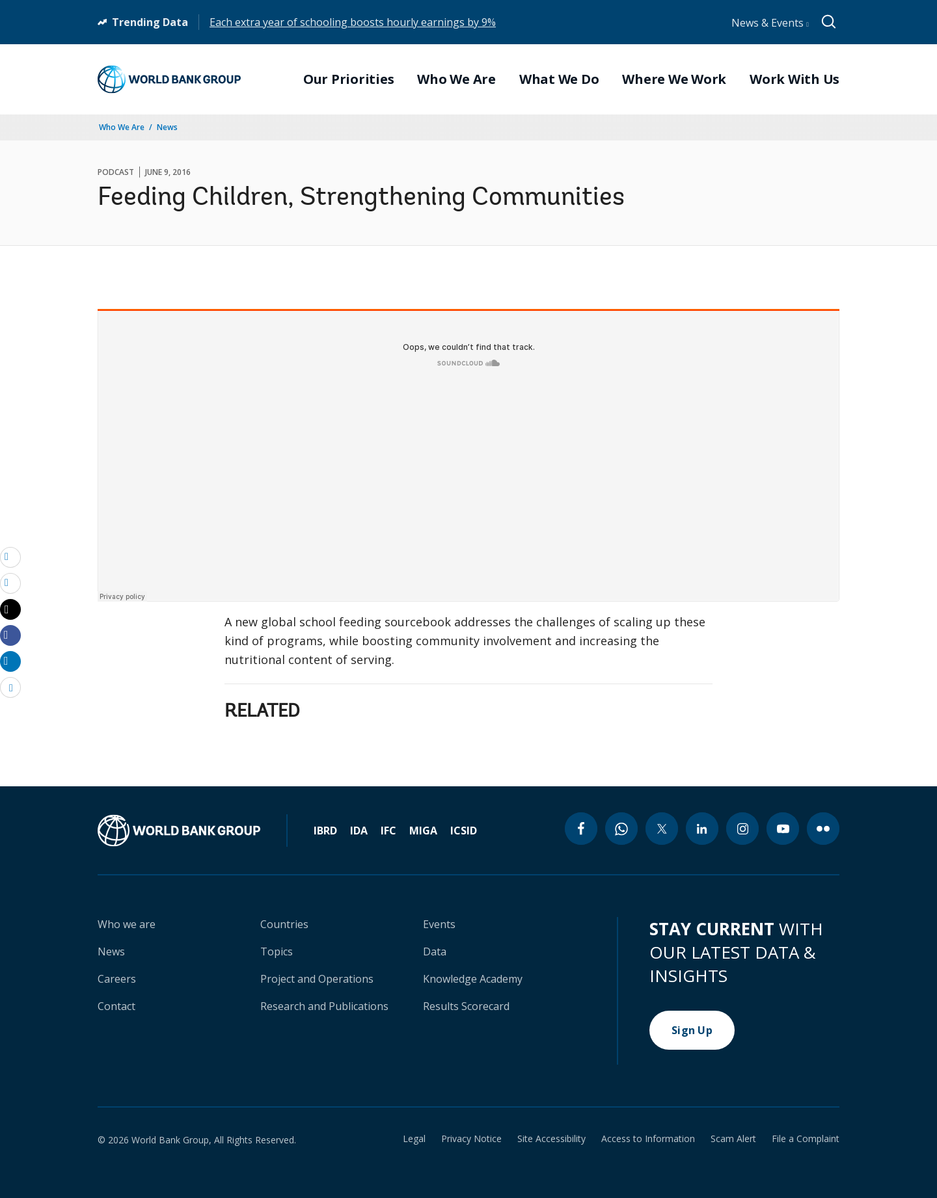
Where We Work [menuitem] (674, 79)
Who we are (127, 924)
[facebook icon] (581, 828)
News (167, 127)
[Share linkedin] (10, 661)
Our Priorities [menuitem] (348, 79)
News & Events (770, 23)
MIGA (423, 830)
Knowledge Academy (473, 979)
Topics (276, 951)
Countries (284, 924)
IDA (359, 830)
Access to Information (648, 1139)
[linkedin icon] (702, 828)
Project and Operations (316, 979)
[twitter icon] (661, 828)
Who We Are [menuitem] (456, 79)
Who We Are (121, 127)
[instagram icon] (742, 828)
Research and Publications (324, 1006)
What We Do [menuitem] (559, 79)
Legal (414, 1139)
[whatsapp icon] (621, 828)
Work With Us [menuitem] (794, 79)
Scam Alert (733, 1139)
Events (439, 924)
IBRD (325, 830)
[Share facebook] (10, 635)
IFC (388, 830)
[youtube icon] (783, 828)
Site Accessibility (551, 1139)
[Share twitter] (10, 609)
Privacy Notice (471, 1139)
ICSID (463, 830)
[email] (10, 557)
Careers (117, 979)
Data (434, 951)
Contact (116, 1006)
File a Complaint (805, 1139)
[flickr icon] (823, 828)
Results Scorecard (466, 1006)
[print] (10, 583)
